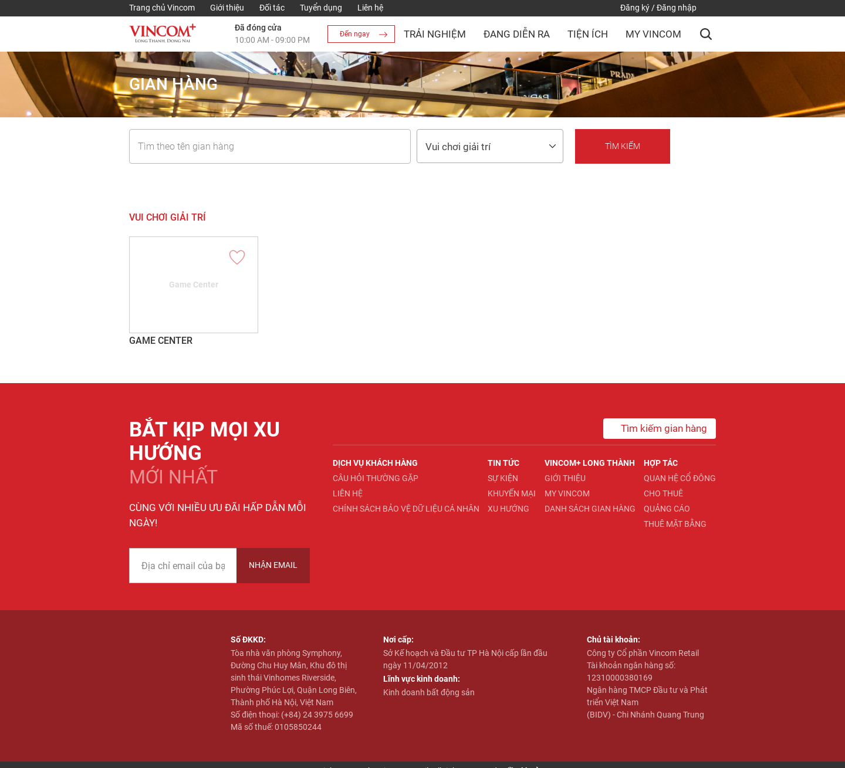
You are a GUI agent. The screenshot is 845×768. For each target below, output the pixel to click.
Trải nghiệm (435, 34)
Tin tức (503, 463)
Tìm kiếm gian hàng (655, 428)
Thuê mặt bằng (675, 524)
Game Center (160, 340)
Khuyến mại (512, 493)
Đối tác (272, 7)
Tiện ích (587, 34)
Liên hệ (370, 7)
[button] (706, 34)
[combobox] (490, 146)
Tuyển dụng (321, 7)
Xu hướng (508, 508)
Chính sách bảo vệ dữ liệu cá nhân (406, 508)
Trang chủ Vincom (162, 7)
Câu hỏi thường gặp (375, 478)
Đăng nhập (677, 7)
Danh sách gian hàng (590, 508)
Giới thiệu (227, 7)
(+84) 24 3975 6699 (317, 714)
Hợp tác (661, 463)
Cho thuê (663, 493)
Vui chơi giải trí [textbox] (458, 147)
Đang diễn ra (517, 34)
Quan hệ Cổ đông (680, 478)
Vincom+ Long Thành (590, 463)
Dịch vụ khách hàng (375, 463)
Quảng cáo (667, 508)
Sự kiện (503, 478)
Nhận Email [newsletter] (273, 565)
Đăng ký (635, 7)
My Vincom (653, 34)
